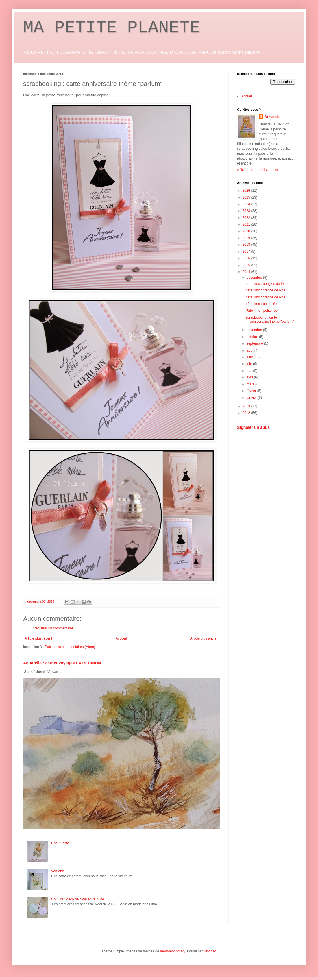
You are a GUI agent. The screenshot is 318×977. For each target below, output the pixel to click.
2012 (247, 413)
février (252, 391)
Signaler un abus (253, 427)
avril (250, 377)
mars (251, 384)
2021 (247, 224)
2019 (247, 238)
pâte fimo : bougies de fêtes (267, 284)
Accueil (121, 638)
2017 (247, 252)
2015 (247, 265)
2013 (247, 406)
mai (250, 371)
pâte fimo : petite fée (261, 304)
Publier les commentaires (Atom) (70, 647)
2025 (247, 197)
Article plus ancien (204, 638)
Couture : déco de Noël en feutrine (77, 899)
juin (250, 364)
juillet (251, 357)
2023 (247, 211)
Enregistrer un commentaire (51, 628)
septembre (255, 343)
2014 (247, 272)
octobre (253, 337)
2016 (247, 258)
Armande (272, 117)
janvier (252, 398)
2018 (247, 245)
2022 (247, 218)
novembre (255, 330)
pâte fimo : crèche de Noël (266, 290)
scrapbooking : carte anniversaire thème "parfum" (270, 319)
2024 (247, 204)
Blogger (210, 951)
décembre (255, 278)
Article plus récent (38, 638)
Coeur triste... (61, 843)
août (250, 350)
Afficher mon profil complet (257, 170)
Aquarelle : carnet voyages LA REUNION (62, 663)
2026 (247, 191)
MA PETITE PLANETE (111, 28)
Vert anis (58, 871)
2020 (247, 231)
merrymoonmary (172, 951)
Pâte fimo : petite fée (262, 311)
